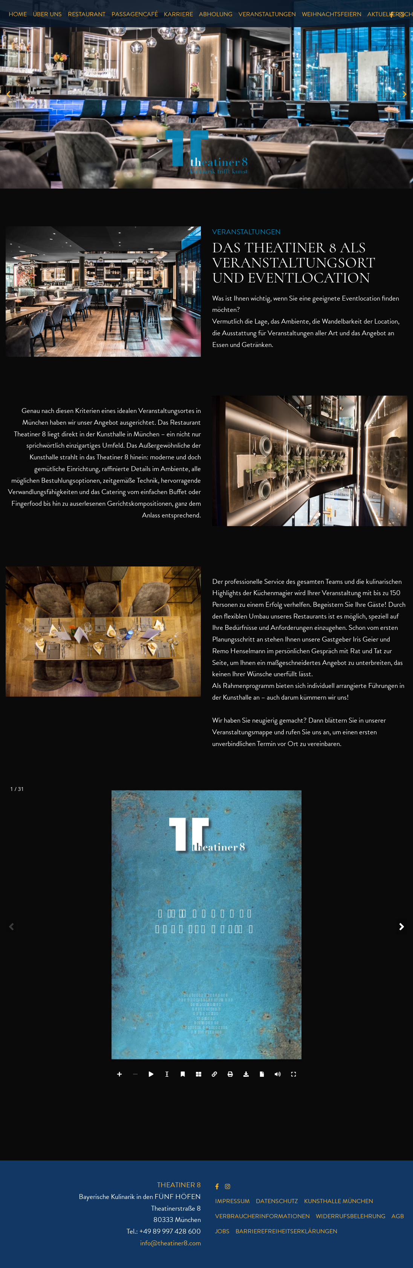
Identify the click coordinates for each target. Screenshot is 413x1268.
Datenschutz (277, 1201)
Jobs (222, 1231)
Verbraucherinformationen (262, 1216)
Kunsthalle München (338, 1201)
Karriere (178, 14)
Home (18, 14)
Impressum (232, 1201)
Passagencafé (135, 14)
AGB (398, 1216)
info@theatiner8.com (170, 1242)
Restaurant (87, 14)
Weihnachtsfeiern (331, 14)
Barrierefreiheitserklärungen (286, 1231)
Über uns (47, 14)
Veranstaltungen (267, 14)
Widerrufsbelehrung (350, 1216)
